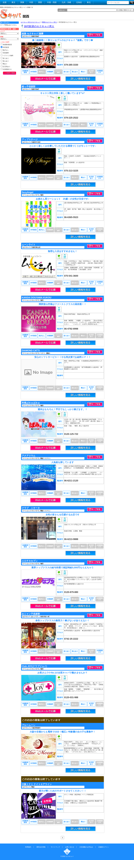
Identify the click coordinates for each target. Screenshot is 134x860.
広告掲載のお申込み (86, 847)
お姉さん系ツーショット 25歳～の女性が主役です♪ (62, 199)
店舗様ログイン (103, 847)
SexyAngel (27, 192)
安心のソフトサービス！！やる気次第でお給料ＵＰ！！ (62, 357)
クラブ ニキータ (31, 508)
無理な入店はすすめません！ (62, 251)
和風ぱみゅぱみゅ (31, 403)
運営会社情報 (40, 847)
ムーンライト (28, 244)
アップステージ (30, 139)
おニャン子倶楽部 (31, 614)
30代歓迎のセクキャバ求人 (39, 26)
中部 (31, 2)
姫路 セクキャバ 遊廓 (32, 33)
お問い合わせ (69, 847)
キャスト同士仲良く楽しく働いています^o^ (62, 93)
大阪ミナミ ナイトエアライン (37, 784)
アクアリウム (28, 455)
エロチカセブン (30, 561)
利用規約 (28, 847)
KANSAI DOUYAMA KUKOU (36, 297)
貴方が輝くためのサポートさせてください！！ (62, 791)
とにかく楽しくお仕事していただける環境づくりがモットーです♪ (62, 146)
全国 (4, 2)
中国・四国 (51, 2)
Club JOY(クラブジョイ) (34, 666)
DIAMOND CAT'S (31, 350)
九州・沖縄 (66, 2)
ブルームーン (28, 725)
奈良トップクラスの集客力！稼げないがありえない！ (62, 620)
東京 (13, 2)
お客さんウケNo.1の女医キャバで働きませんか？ (62, 672)
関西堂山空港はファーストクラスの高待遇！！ (62, 304)
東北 (89, 2)
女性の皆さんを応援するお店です (62, 514)
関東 (22, 2)
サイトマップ (55, 847)
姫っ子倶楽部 (28, 86)
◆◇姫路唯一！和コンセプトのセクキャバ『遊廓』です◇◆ (62, 40)
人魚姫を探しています (62, 462)
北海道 (79, 2)
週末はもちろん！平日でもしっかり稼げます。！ (62, 409)
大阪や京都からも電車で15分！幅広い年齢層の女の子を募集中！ (62, 732)
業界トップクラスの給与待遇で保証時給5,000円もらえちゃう (62, 567)
